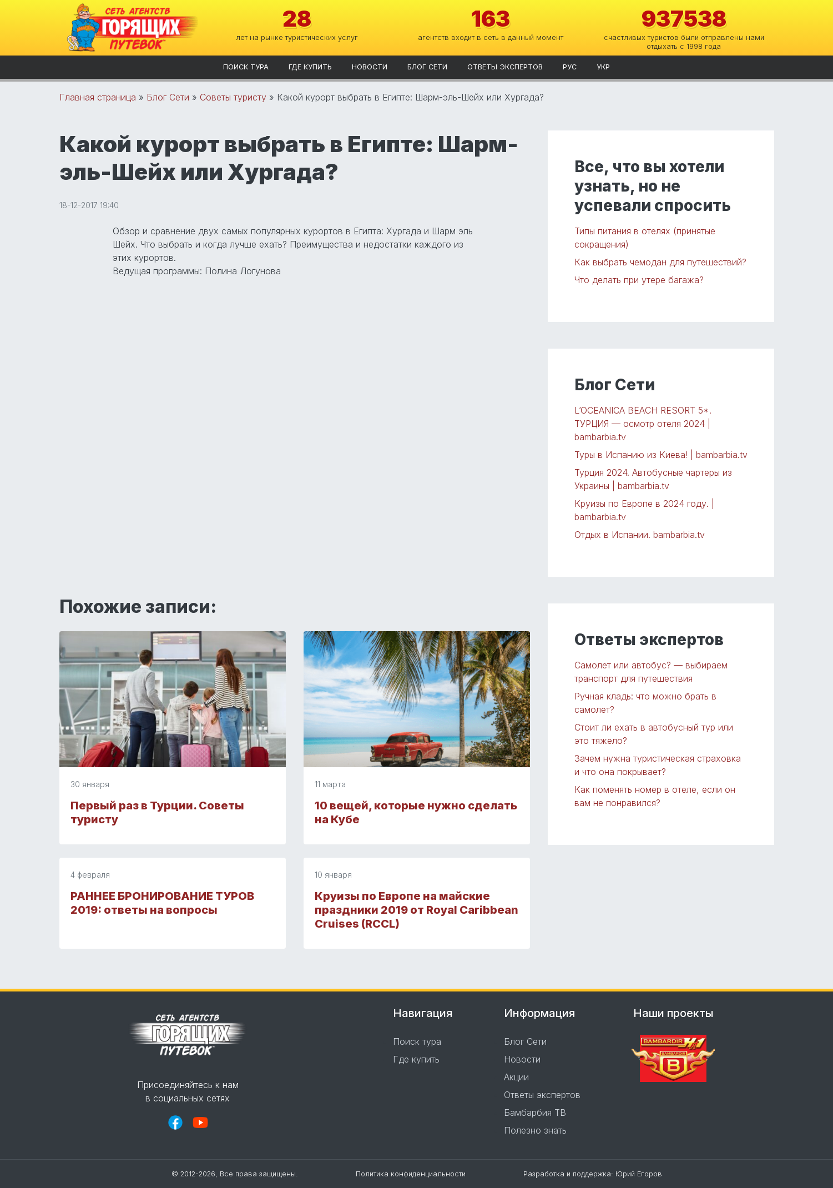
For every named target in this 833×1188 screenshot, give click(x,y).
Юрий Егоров (638, 1174)
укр (603, 67)
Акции (516, 1077)
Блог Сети (427, 67)
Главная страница (97, 97)
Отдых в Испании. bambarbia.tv (639, 534)
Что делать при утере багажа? (639, 279)
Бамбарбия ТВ (535, 1112)
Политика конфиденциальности (411, 1174)
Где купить (310, 67)
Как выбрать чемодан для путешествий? (660, 262)
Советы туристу (233, 97)
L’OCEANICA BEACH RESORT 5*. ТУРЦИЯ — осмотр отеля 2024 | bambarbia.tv (642, 423)
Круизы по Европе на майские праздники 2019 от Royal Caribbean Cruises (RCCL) (416, 909)
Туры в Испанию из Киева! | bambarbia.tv (661, 454)
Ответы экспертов (505, 67)
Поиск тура (246, 67)
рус (570, 67)
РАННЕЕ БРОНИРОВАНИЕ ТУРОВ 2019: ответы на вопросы (162, 903)
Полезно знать (535, 1130)
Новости (369, 67)
